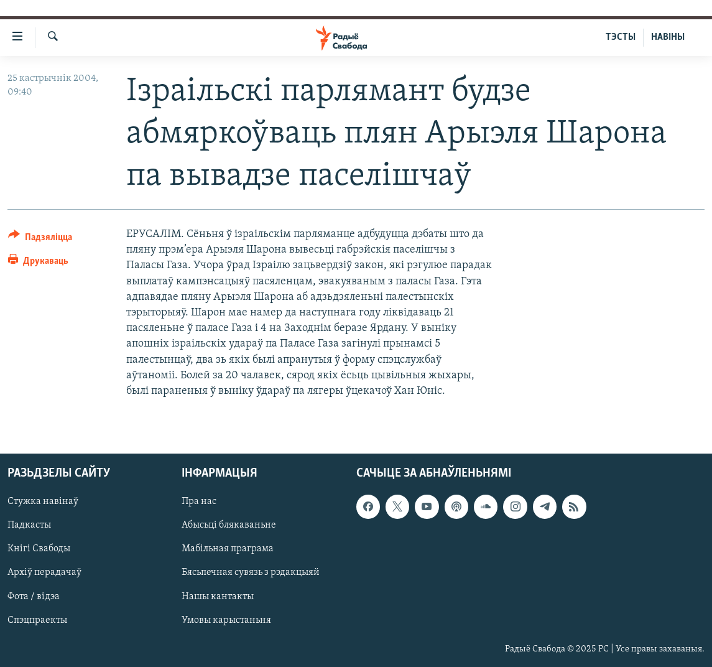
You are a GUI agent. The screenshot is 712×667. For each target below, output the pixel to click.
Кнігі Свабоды (38, 549)
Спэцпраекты (37, 620)
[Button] (40, 239)
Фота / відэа (33, 597)
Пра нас (199, 502)
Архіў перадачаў (44, 573)
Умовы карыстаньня (226, 620)
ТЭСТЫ (621, 37)
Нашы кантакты (218, 597)
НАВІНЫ (668, 37)
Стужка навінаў (42, 502)
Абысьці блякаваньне (229, 526)
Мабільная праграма (228, 549)
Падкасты (29, 526)
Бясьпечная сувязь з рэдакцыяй (251, 573)
